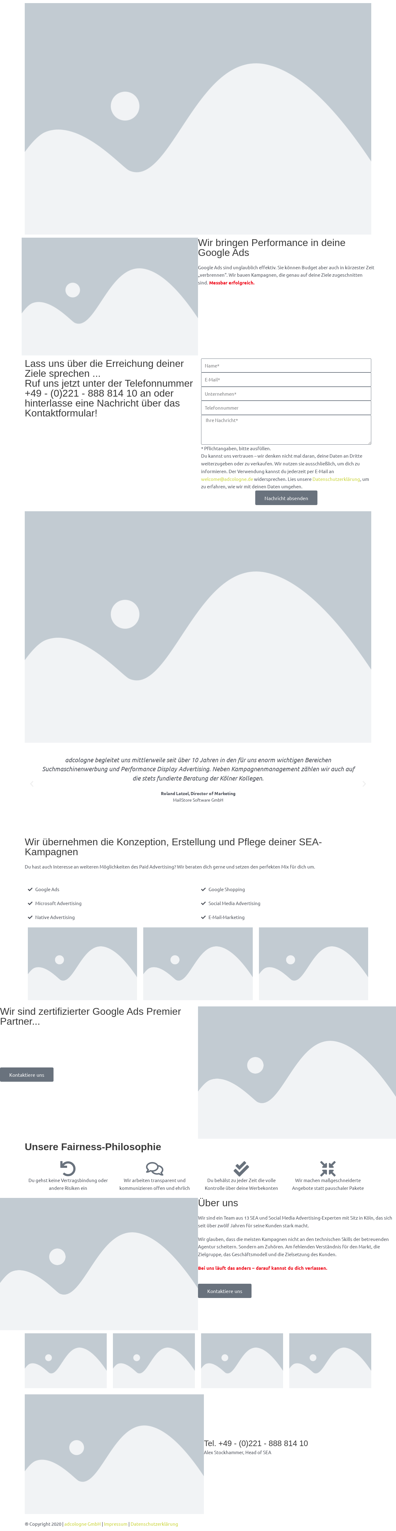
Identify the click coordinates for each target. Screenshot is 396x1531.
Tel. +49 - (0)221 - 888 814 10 (257, 1443)
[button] (32, 783)
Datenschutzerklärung (336, 479)
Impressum (115, 1524)
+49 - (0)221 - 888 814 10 (81, 393)
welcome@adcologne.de (227, 479)
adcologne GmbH (82, 1524)
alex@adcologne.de (225, 1460)
